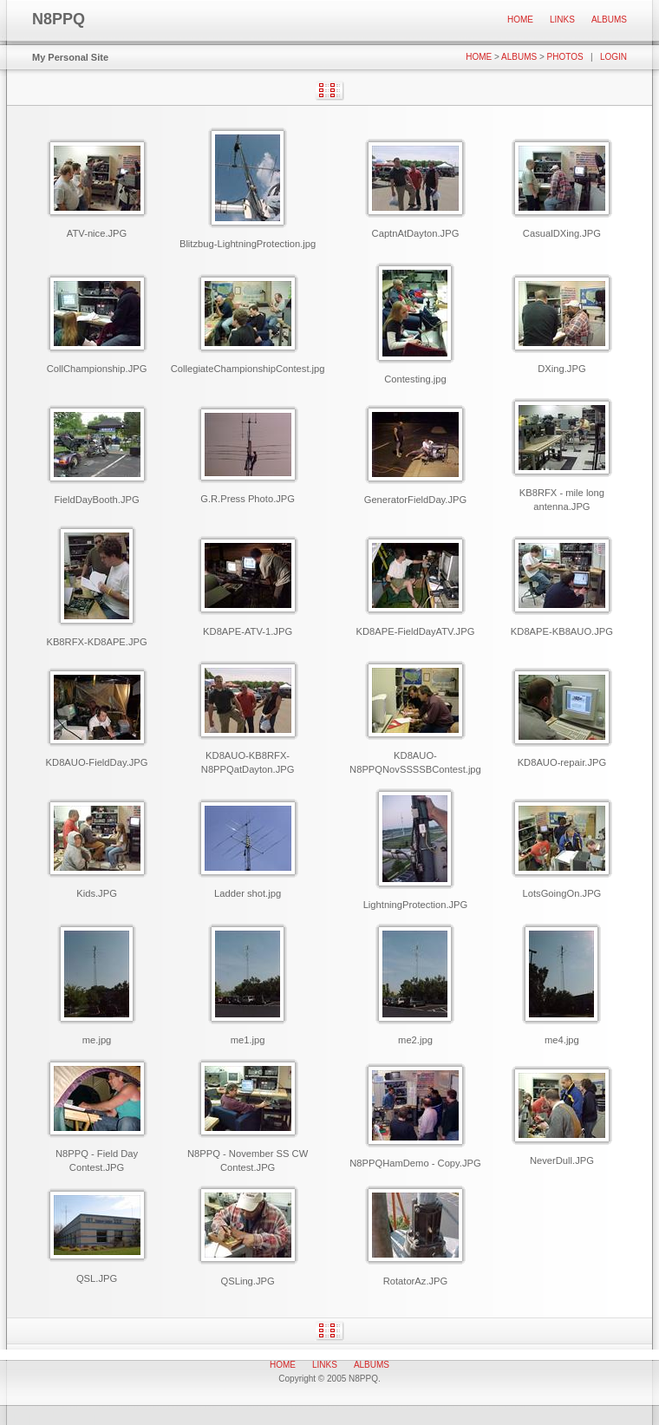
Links (562, 19)
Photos (565, 57)
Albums (609, 19)
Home (520, 19)
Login (613, 57)
